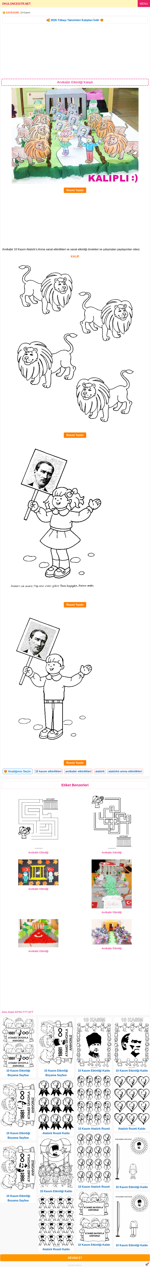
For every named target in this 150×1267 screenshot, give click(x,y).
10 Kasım (25, 12)
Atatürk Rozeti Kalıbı (56, 1133)
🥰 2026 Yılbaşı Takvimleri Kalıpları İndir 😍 (75, 20)
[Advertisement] (75, 50)
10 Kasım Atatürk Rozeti (94, 1128)
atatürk (99, 771)
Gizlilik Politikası (75, 1265)
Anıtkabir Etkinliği (38, 852)
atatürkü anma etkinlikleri (125, 771)
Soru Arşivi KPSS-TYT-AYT (17, 1011)
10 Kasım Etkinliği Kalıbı (56, 1191)
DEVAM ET (75, 1257)
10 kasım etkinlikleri (48, 771)
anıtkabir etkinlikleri (78, 771)
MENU (144, 3)
